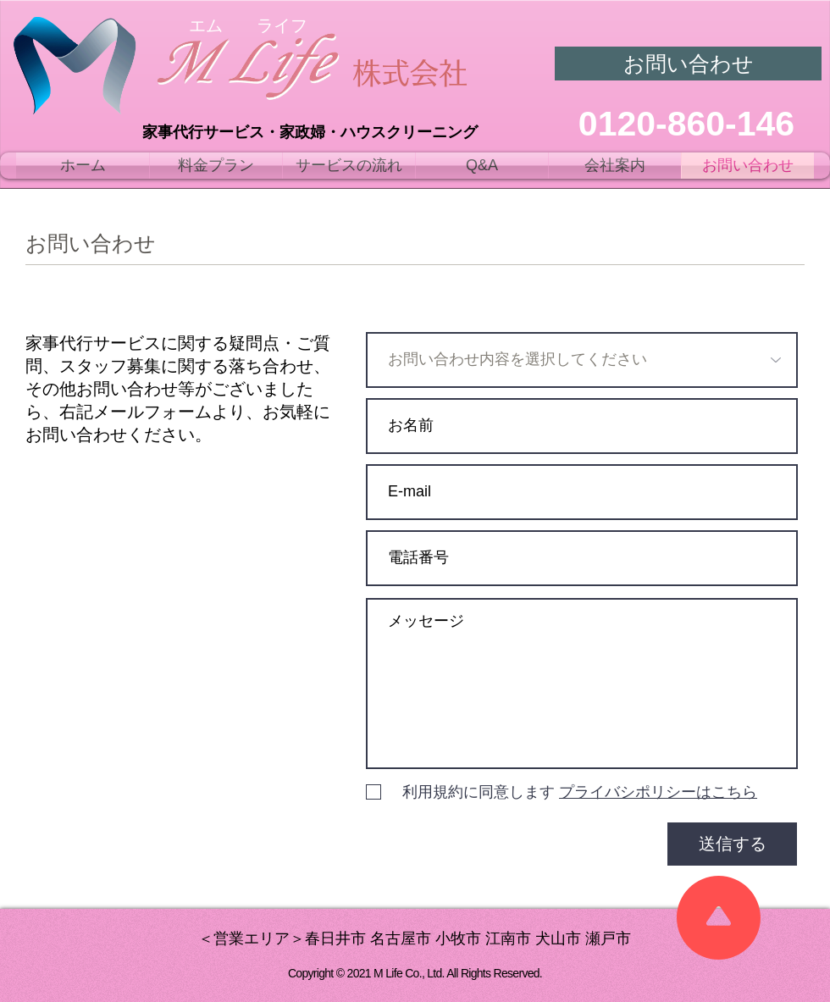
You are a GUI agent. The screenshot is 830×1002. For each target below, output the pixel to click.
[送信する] (732, 844)
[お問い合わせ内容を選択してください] (582, 360)
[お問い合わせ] (688, 63)
